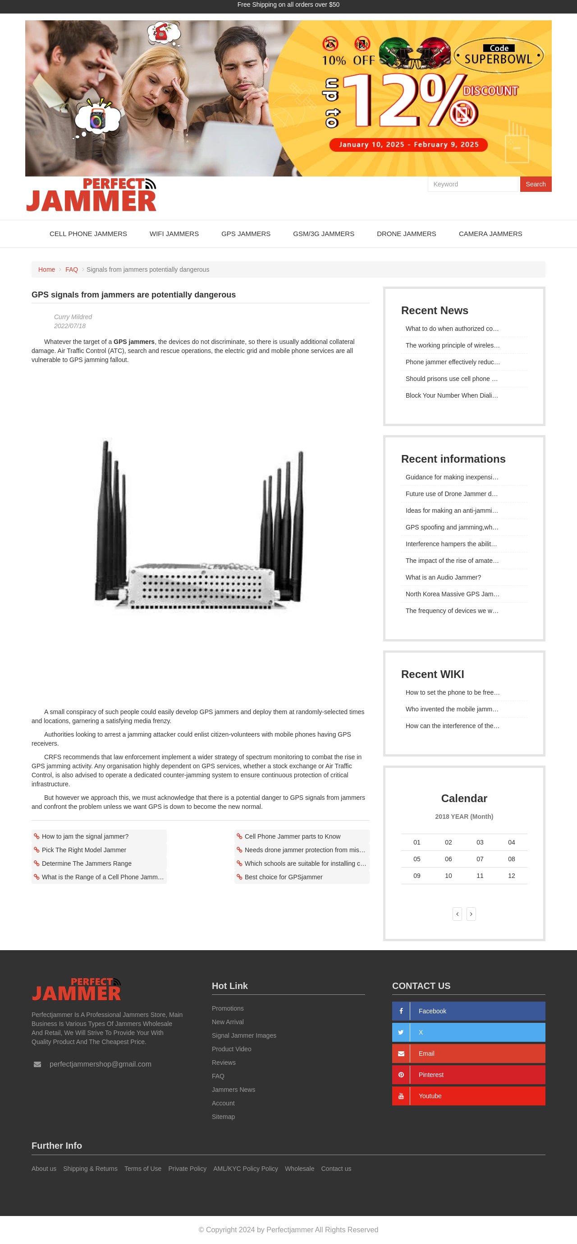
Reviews (224, 1062)
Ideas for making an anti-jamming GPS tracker (464, 510)
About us (44, 1168)
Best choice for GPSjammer (284, 876)
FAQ (71, 269)
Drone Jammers (406, 233)
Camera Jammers (490, 233)
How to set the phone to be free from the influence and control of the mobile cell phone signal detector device (464, 692)
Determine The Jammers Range (87, 863)
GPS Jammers (245, 233)
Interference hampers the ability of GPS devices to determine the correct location (464, 543)
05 (417, 858)
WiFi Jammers (174, 233)
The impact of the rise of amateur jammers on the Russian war (464, 560)
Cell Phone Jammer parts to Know (292, 836)
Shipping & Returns (90, 1168)
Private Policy (187, 1168)
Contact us (336, 1168)
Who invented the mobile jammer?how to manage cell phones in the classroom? (464, 708)
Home (46, 269)
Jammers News (233, 1089)
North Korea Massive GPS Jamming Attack (464, 593)
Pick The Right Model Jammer (84, 849)
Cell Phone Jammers (88, 233)
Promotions (228, 1008)
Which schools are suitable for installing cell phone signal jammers (307, 863)
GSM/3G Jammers (323, 233)
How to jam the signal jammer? (85, 836)
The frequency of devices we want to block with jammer (464, 610)
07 (480, 858)
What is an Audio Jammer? (443, 576)
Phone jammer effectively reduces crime (462, 361)
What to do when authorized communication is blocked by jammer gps (464, 328)
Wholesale (299, 1168)
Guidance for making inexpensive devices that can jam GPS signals (464, 476)
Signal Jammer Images (244, 1035)
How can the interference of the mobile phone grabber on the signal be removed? (464, 725)
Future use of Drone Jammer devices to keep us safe (464, 493)
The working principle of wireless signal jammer (464, 344)
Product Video (232, 1049)
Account (223, 1103)
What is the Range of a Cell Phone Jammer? (104, 876)
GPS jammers (134, 341)
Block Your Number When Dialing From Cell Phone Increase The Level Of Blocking (464, 395)
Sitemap (223, 1116)
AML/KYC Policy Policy (245, 1168)
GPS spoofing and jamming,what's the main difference (464, 526)
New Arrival (228, 1022)
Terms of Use (142, 1168)
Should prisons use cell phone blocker (459, 378)
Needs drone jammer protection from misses (307, 849)
